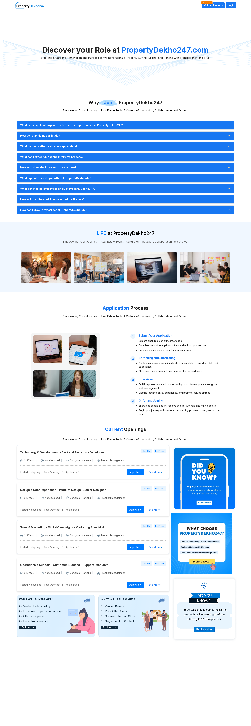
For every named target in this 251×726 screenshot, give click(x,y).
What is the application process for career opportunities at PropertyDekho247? (72, 125)
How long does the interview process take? (48, 167)
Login (231, 5)
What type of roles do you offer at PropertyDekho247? (55, 178)
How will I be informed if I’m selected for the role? (52, 199)
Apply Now (135, 472)
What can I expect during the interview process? (51, 157)
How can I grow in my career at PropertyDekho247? (53, 210)
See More (156, 472)
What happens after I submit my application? (48, 146)
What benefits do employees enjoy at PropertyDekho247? (57, 188)
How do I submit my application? (41, 135)
